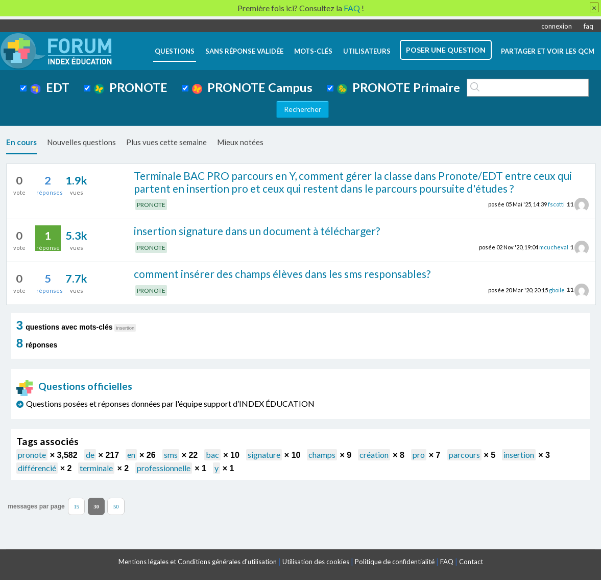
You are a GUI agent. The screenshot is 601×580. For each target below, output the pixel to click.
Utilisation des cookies (315, 562)
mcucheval (553, 247)
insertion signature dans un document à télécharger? (257, 230)
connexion (556, 26)
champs (321, 454)
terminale (96, 468)
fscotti (556, 204)
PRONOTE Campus (252, 87)
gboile (557, 289)
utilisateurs (367, 51)
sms (171, 454)
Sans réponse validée (244, 51)
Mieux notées (240, 142)
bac (212, 454)
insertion (518, 454)
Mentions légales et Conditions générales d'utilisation (197, 562)
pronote (32, 454)
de (90, 454)
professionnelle (163, 468)
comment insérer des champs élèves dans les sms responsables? (282, 273)
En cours (21, 142)
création (374, 454)
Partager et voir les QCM (547, 51)
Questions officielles (74, 386)
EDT (49, 87)
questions (175, 51)
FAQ (446, 562)
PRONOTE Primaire (398, 87)
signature (264, 454)
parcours (464, 454)
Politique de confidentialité (395, 562)
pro (419, 454)
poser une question (446, 49)
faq (588, 26)
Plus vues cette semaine (166, 142)
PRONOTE (130, 87)
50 (116, 506)
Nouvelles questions (81, 142)
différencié (37, 468)
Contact (471, 562)
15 (76, 506)
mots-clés (313, 51)
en (131, 454)
